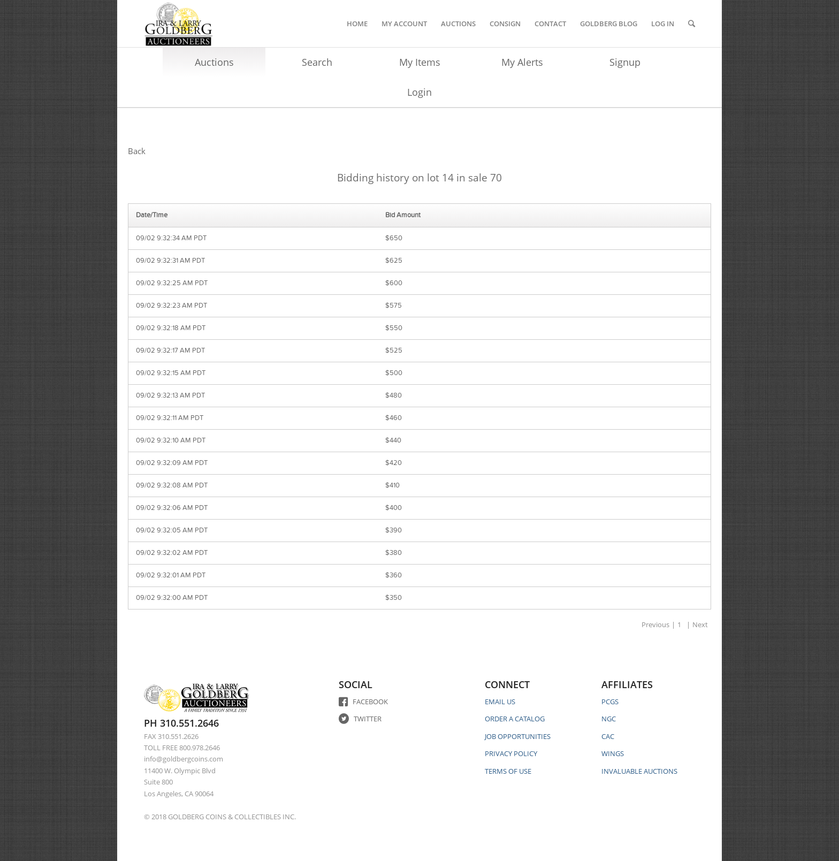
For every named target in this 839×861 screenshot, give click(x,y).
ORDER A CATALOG (515, 718)
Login (419, 92)
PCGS (610, 701)
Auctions (214, 62)
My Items (419, 62)
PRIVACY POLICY (511, 753)
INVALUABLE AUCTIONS (639, 771)
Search (317, 62)
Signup (624, 62)
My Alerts (522, 62)
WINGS (612, 753)
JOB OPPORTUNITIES (518, 736)
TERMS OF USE (508, 771)
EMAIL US (500, 701)
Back (137, 151)
